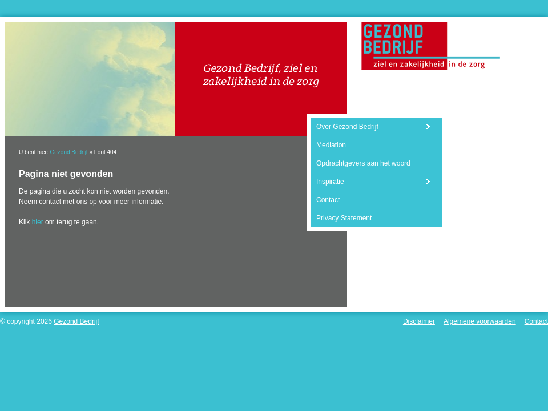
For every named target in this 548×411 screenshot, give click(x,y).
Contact (328, 200)
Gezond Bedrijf (68, 152)
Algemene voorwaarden (480, 321)
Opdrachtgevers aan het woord (363, 163)
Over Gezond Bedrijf (347, 127)
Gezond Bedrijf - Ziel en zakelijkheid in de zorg (430, 46)
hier (37, 222)
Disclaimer (419, 321)
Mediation (331, 145)
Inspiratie (330, 182)
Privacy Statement (344, 218)
